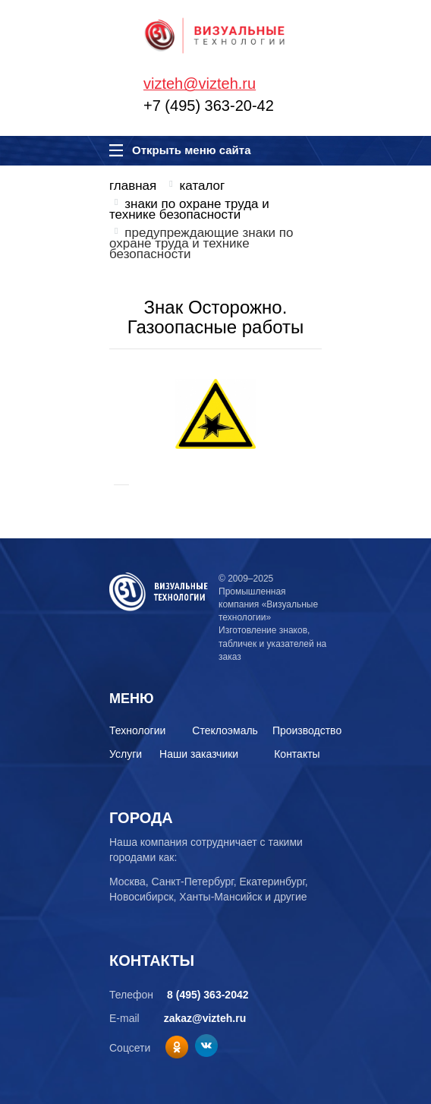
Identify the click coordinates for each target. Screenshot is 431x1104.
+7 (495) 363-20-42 (208, 105)
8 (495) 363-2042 (207, 995)
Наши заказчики (198, 754)
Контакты (296, 754)
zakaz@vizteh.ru (205, 1018)
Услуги (125, 754)
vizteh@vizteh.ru (199, 83)
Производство (306, 730)
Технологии (137, 730)
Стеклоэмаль (225, 730)
